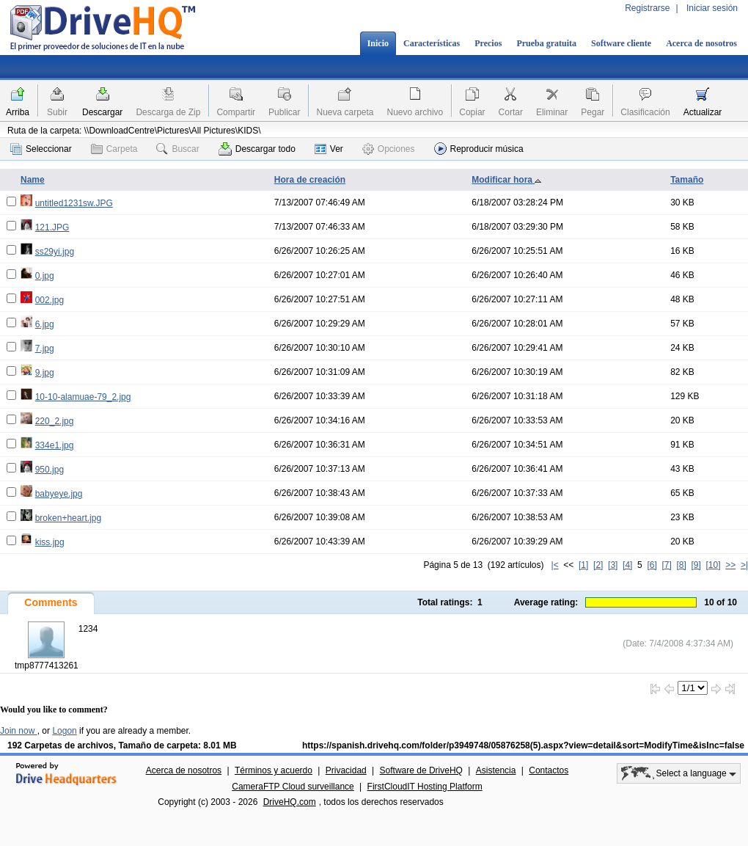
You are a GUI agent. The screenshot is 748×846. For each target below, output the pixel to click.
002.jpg (49, 300)
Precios (488, 43)
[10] (713, 565)
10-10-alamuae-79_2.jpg (83, 397)
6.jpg (44, 324)
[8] (681, 565)
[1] (583, 565)
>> (730, 565)
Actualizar (702, 112)
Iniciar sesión (712, 8)
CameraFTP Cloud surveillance (293, 786)
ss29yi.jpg (54, 252)
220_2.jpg (54, 421)
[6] (651, 565)
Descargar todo (257, 149)
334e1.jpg (54, 445)
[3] (612, 565)
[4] (627, 565)
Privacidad (346, 770)
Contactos (548, 770)
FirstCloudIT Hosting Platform (425, 786)
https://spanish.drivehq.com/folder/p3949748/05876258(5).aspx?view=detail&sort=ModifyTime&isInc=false (523, 745)
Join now (18, 731)
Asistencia (496, 770)
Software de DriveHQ (421, 770)
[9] (695, 565)
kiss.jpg (50, 542)
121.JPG (52, 227)
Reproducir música (479, 148)
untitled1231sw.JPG (74, 203)
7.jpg (44, 348)
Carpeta (114, 149)
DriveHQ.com (289, 802)
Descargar (102, 112)
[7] (666, 565)
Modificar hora (507, 180)
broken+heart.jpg (68, 518)
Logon (64, 731)
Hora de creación (309, 180)
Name (33, 180)
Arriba (17, 112)
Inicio (378, 43)
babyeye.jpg (59, 494)
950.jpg (49, 469)
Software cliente (621, 43)
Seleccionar (41, 149)
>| (744, 565)
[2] (598, 565)
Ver (329, 149)
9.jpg (44, 373)
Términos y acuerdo (273, 770)
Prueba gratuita (546, 43)
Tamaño (686, 180)
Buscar (177, 149)
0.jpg (44, 276)
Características (431, 43)
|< (555, 565)
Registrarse (647, 8)
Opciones (388, 149)
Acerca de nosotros (701, 43)
